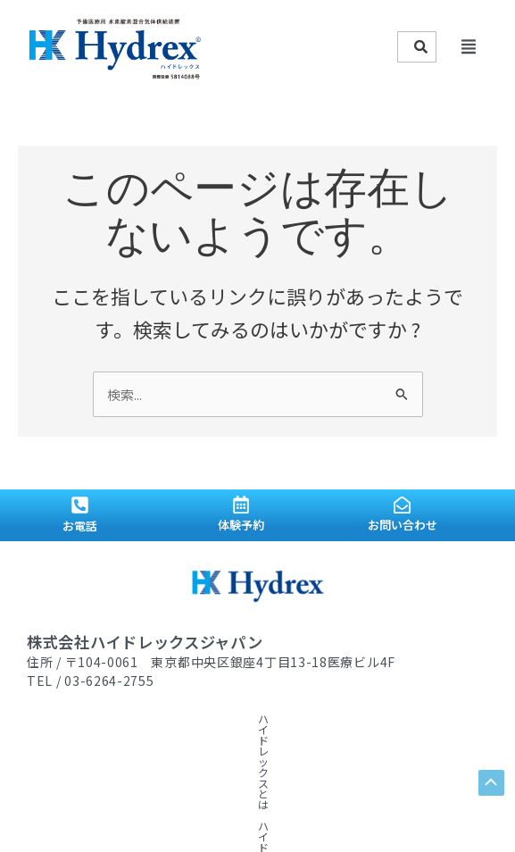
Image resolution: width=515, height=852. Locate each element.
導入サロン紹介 (64, 739)
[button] (469, 47)
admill (375, 813)
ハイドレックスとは (75, 717)
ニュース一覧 (149, 739)
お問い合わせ (402, 522)
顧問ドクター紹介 (385, 717)
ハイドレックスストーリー (203, 717)
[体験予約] (241, 505)
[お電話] (80, 504)
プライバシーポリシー (309, 739)
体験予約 (241, 523)
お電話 (79, 523)
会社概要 (218, 739)
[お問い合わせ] (402, 504)
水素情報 (305, 717)
